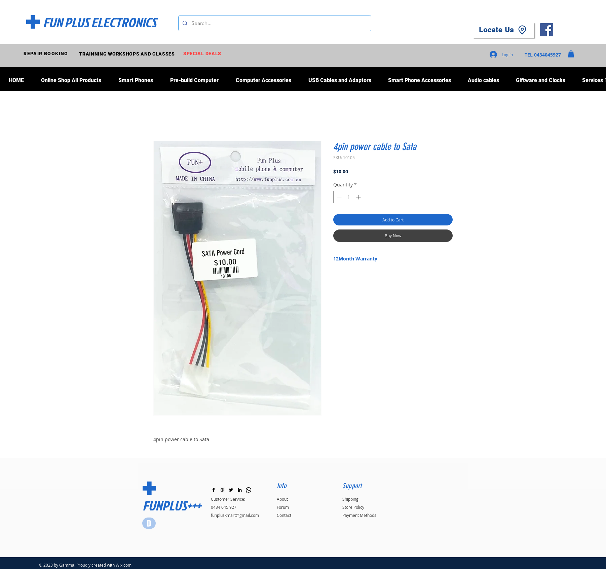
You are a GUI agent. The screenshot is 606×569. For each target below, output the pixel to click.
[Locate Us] (503, 30)
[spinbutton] (349, 197)
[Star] (149, 523)
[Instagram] (222, 490)
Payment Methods (359, 515)
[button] (571, 54)
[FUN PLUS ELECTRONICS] (99, 22)
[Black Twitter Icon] (231, 490)
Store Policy (353, 507)
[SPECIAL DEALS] (203, 53)
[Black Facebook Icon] (213, 490)
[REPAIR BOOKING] (46, 53)
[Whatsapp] (248, 490)
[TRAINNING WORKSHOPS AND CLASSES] (127, 53)
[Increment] (359, 197)
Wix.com (123, 565)
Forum (283, 507)
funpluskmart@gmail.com (235, 515)
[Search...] (274, 23)
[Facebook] (546, 29)
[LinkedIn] (239, 490)
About (282, 499)
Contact (284, 515)
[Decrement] (338, 197)
